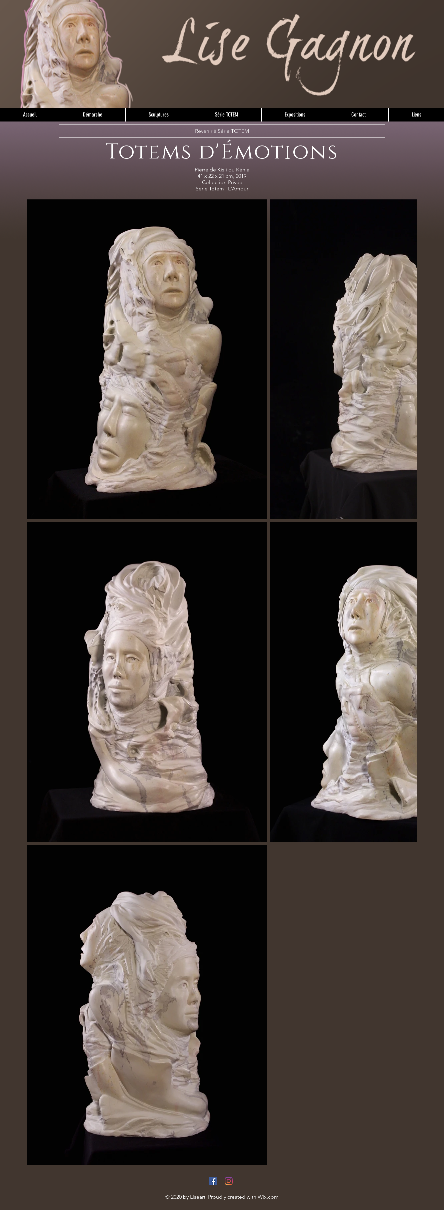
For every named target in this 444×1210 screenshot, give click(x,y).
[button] (158, 114)
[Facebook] (213, 1181)
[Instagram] (229, 1181)
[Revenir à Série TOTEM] (222, 131)
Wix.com (268, 1197)
